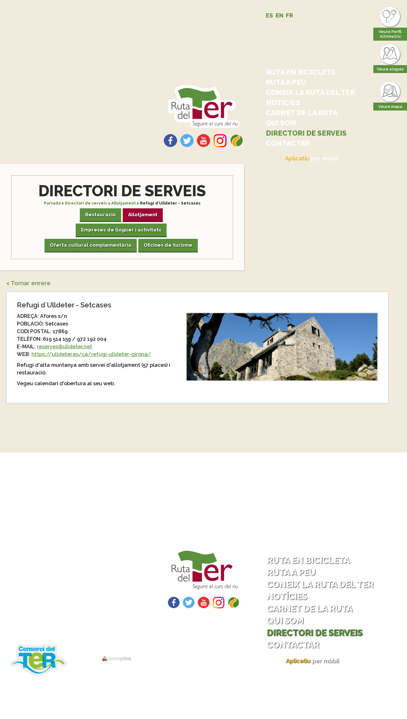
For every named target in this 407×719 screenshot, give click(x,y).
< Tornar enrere (28, 283)
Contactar (288, 143)
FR (289, 15)
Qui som (281, 123)
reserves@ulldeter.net (64, 347)
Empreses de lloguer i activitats (121, 230)
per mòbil (311, 158)
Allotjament (123, 203)
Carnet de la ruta (301, 113)
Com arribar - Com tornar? (77, 590)
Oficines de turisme (168, 245)
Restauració (100, 215)
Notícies (283, 102)
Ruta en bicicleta (301, 72)
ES (269, 15)
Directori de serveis (306, 133)
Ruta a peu (286, 82)
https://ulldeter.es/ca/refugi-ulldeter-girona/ (91, 354)
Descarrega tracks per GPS (71, 623)
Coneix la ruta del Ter (310, 92)
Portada (52, 203)
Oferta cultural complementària (90, 245)
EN (279, 15)
